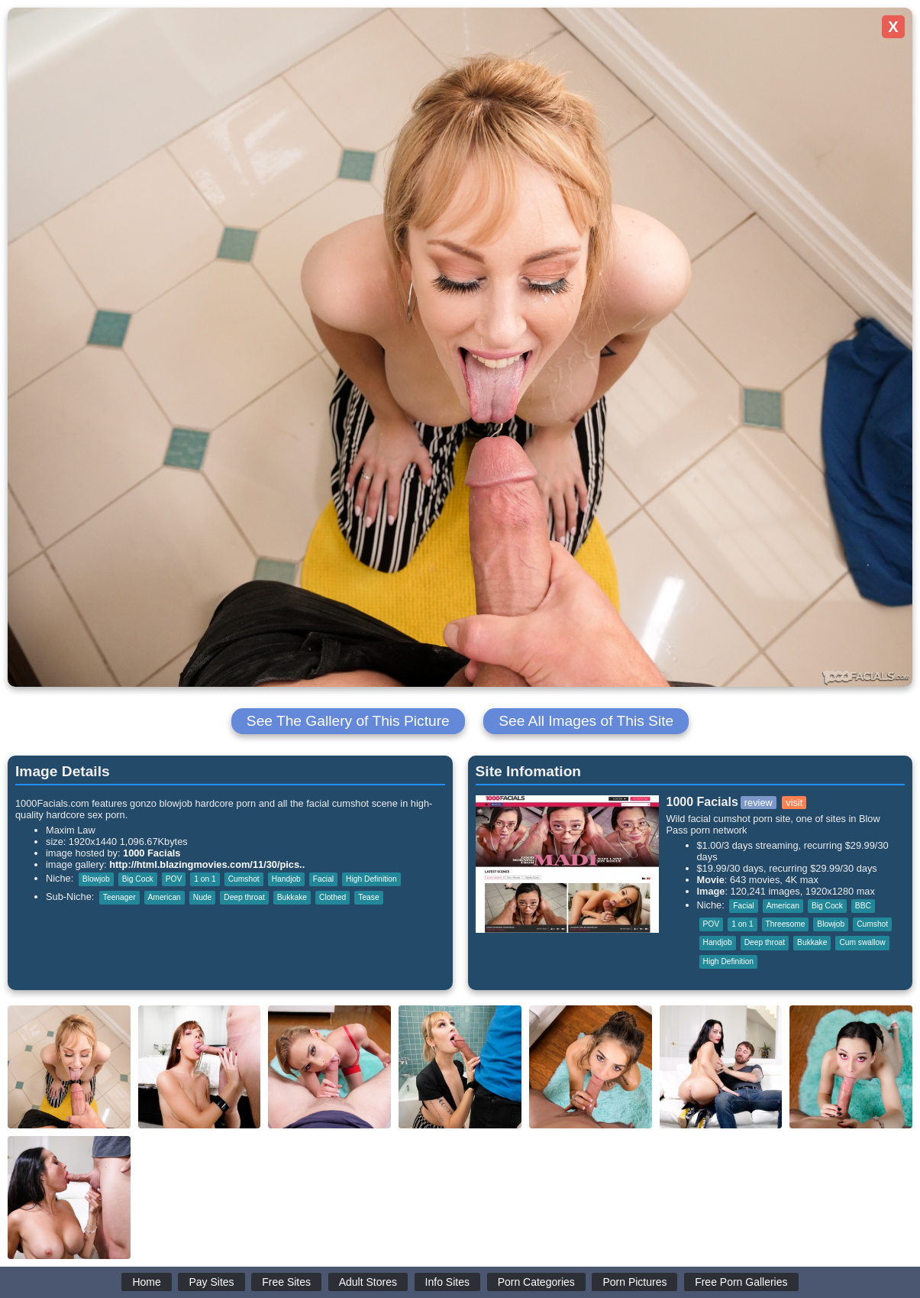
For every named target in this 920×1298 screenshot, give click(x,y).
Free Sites (286, 1282)
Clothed (332, 897)
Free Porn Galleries (741, 1282)
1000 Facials (151, 853)
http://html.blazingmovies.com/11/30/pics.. (207, 864)
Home (146, 1282)
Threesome (785, 924)
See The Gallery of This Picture (348, 721)
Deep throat (244, 897)
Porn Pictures (634, 1282)
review (758, 802)
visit (794, 802)
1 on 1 (204, 879)
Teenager (119, 897)
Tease (368, 897)
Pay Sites (211, 1282)
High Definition (371, 879)
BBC (863, 905)
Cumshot (244, 879)
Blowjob (96, 879)
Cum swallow (862, 942)
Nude (202, 897)
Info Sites (447, 1282)
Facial (323, 879)
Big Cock (137, 879)
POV (174, 879)
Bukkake (292, 897)
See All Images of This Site (586, 721)
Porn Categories (536, 1282)
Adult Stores (368, 1282)
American (164, 897)
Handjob (286, 879)
